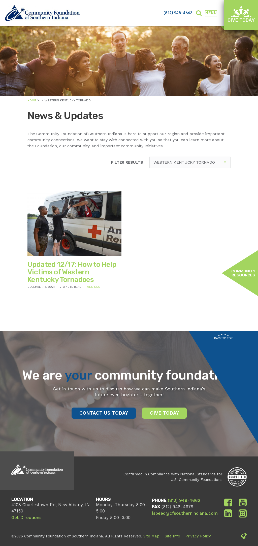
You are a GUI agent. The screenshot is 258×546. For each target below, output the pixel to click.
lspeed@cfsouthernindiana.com (185, 513)
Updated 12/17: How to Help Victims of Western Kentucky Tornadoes (71, 271)
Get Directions (26, 517)
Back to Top (223, 337)
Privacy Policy (198, 536)
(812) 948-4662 (178, 13)
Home (31, 100)
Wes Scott (95, 287)
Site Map (151, 536)
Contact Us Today (103, 413)
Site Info (172, 536)
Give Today (241, 14)
